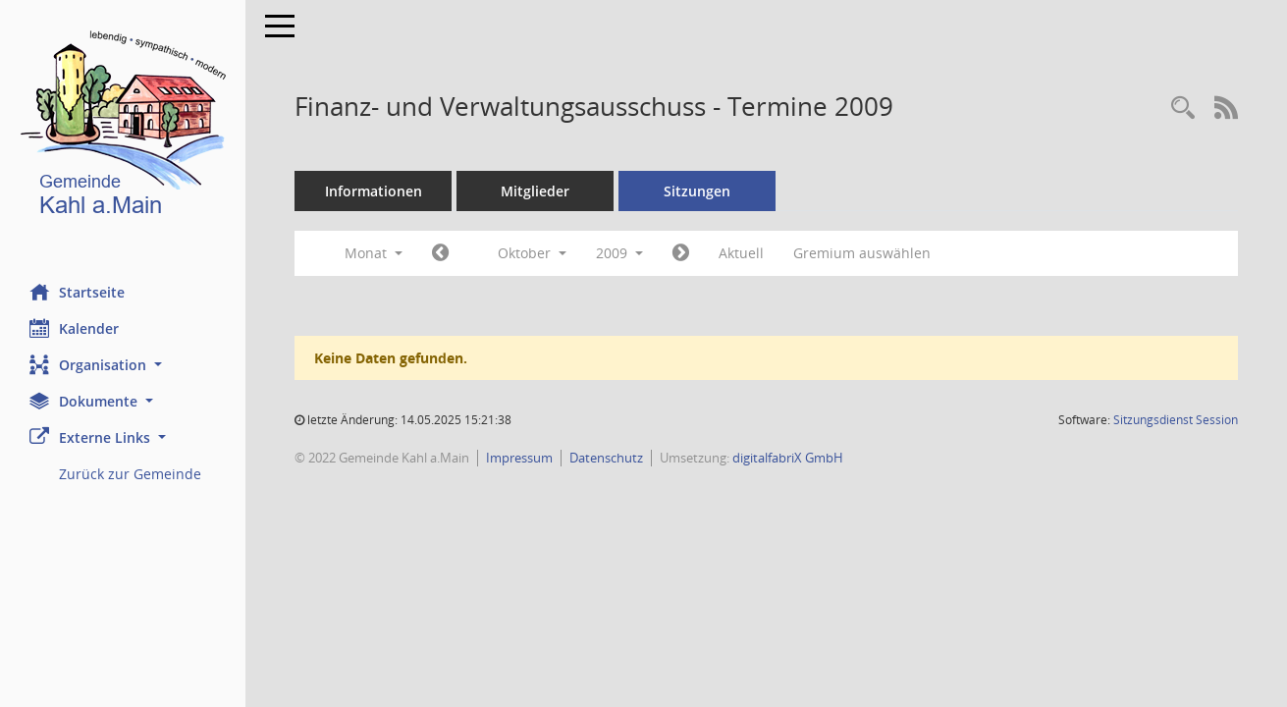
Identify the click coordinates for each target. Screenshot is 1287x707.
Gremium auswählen (862, 253)
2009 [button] (619, 253)
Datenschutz (606, 457)
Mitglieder (535, 191)
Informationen (373, 191)
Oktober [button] (532, 253)
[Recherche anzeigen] (1183, 108)
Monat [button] (373, 253)
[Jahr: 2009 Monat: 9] (440, 253)
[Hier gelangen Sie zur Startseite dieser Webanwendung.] (122, 127)
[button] (122, 365)
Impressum (519, 457)
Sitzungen (697, 191)
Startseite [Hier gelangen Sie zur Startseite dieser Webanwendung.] (77, 291)
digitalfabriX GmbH (787, 457)
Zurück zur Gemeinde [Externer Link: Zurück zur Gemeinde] (130, 473)
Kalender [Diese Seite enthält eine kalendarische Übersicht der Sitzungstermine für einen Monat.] (74, 328)
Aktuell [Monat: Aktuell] (741, 253)
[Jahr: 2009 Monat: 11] (681, 253)
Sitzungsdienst (1175, 419)
